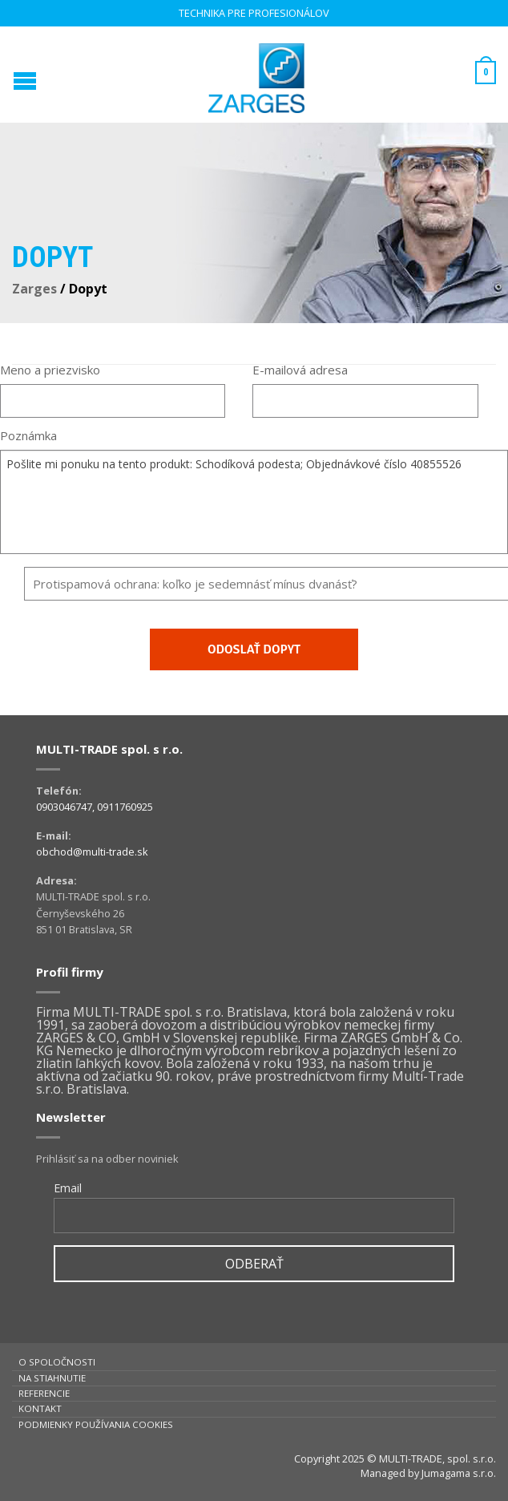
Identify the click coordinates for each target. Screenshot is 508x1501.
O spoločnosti (56, 1362)
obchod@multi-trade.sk (92, 851)
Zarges (34, 288)
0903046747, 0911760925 (94, 806)
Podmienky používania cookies (95, 1424)
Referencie (44, 1393)
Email (68, 1188)
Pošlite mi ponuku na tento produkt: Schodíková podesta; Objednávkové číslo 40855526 (254, 502)
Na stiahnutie (52, 1378)
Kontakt (40, 1408)
